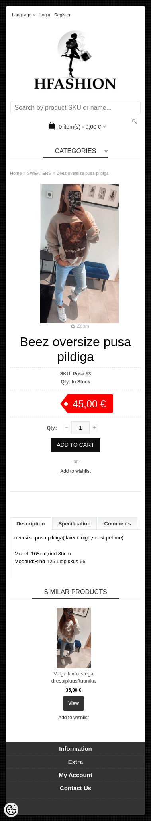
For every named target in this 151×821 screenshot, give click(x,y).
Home (16, 173)
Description (30, 524)
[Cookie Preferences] (11, 810)
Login (44, 14)
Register (62, 14)
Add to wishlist (75, 471)
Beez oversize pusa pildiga (83, 173)
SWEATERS (39, 173)
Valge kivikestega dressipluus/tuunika (73, 677)
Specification (75, 524)
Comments (117, 524)
